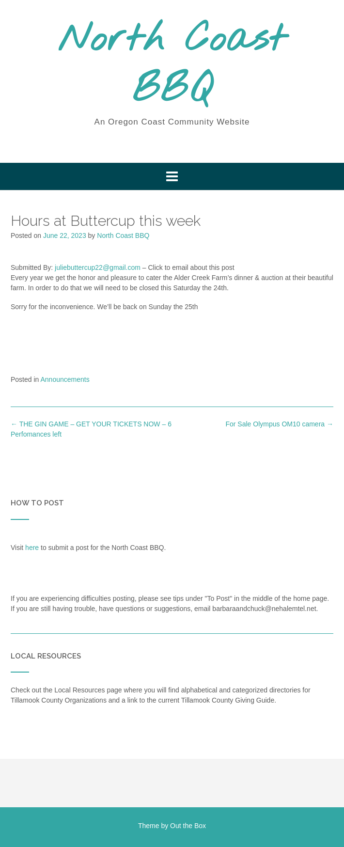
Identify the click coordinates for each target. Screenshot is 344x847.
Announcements (65, 379)
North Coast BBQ (172, 65)
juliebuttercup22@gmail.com (98, 267)
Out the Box (188, 826)
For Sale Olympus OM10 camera (279, 424)
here (32, 547)
